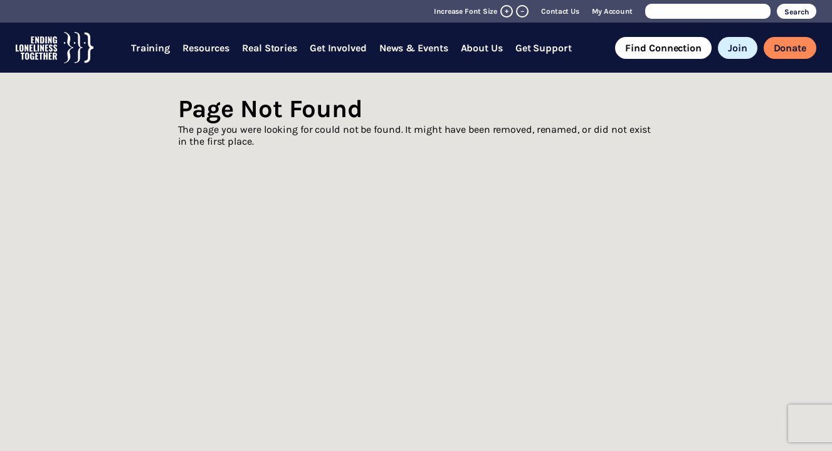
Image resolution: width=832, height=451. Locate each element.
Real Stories (269, 48)
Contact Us (560, 11)
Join (737, 48)
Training (150, 48)
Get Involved (338, 48)
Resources (205, 48)
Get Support (543, 48)
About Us (482, 48)
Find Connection (663, 48)
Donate (790, 48)
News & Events (413, 48)
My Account (612, 11)
